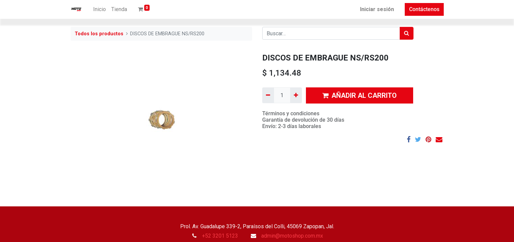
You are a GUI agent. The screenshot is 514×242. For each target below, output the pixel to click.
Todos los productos (99, 34)
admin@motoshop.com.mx (292, 236)
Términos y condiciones (290, 113)
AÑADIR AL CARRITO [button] (359, 95)
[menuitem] (99, 9)
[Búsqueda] (406, 33)
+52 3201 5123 (220, 236)
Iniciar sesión (377, 9)
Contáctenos (424, 9)
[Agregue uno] (296, 95)
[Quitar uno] (268, 95)
